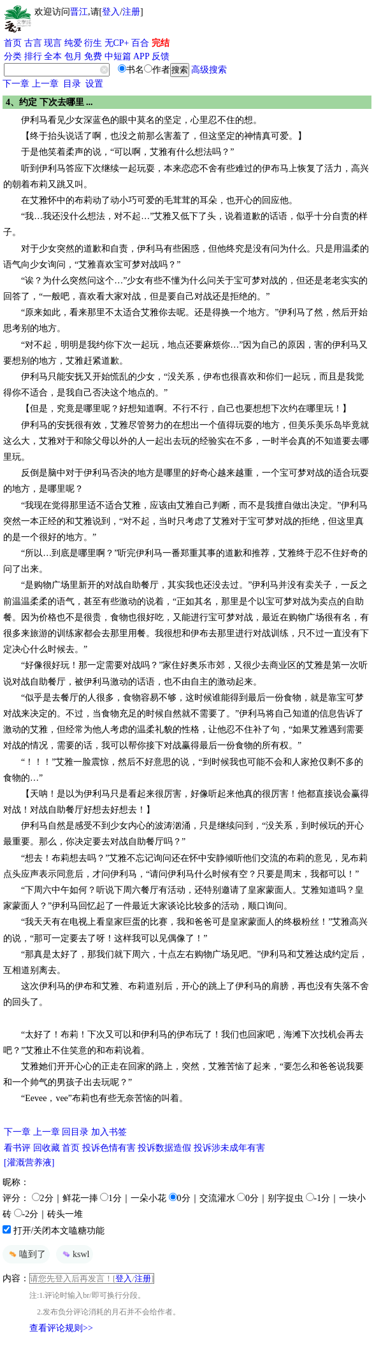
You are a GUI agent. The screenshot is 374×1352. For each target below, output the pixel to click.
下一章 (16, 84)
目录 (72, 84)
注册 (131, 12)
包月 (73, 56)
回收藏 (46, 1148)
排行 (33, 56)
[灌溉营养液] (29, 1162)
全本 (53, 56)
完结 (160, 43)
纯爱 (73, 43)
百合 (140, 43)
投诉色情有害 (109, 1148)
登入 (111, 12)
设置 (94, 84)
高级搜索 (209, 70)
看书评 (17, 1148)
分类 (13, 56)
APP (141, 56)
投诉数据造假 (164, 1148)
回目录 (75, 1132)
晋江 (79, 12)
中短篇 (117, 56)
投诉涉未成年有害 (229, 1148)
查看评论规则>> (61, 1328)
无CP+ (116, 43)
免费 (93, 56)
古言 (33, 43)
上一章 (45, 84)
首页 (13, 43)
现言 (53, 43)
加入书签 (109, 1132)
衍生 (93, 43)
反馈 (160, 56)
